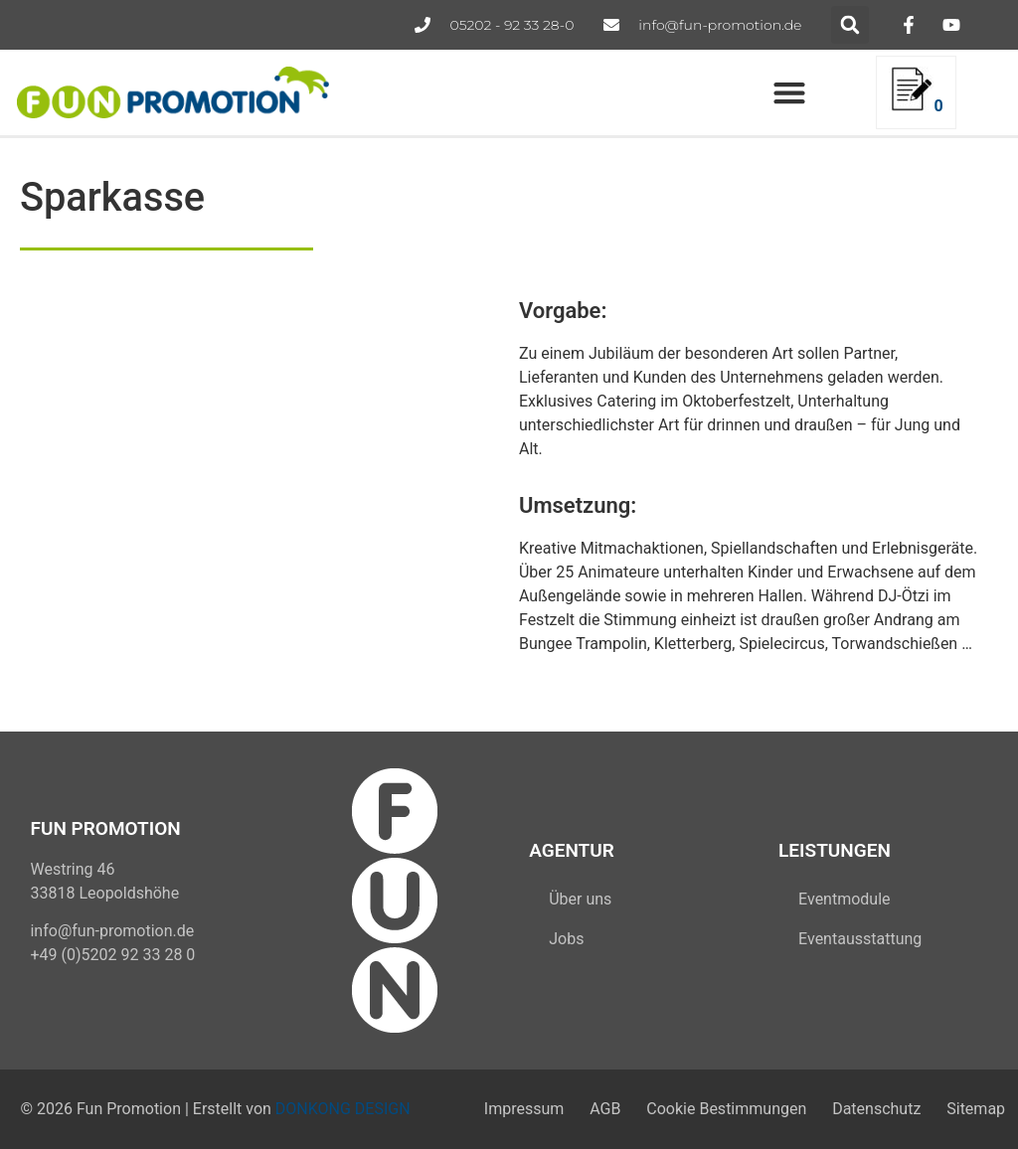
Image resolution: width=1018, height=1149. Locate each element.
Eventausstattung (860, 938)
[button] (850, 25)
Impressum (523, 1108)
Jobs (566, 938)
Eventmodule (844, 899)
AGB (605, 1108)
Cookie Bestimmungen (726, 1108)
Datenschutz (876, 1108)
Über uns (580, 899)
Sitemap (975, 1108)
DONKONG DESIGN (343, 1108)
